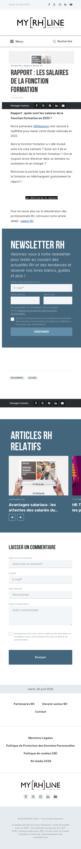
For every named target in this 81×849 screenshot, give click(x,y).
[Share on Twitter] (43, 105)
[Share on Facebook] (36, 105)
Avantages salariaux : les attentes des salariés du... (33, 507)
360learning (41, 126)
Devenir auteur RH (54, 704)
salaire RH (27, 221)
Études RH (16, 65)
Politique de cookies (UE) (40, 753)
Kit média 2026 (41, 761)
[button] (12, 517)
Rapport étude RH (33, 65)
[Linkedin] (65, 4)
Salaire (32, 378)
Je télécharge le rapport (41, 197)
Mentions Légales (40, 738)
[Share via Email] (63, 105)
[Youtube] (71, 4)
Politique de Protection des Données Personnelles (40, 745)
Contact (40, 711)
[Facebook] (49, 4)
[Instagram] (60, 4)
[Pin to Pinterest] (50, 105)
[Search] (62, 41)
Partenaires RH (24, 704)
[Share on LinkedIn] (56, 105)
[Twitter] (54, 4)
